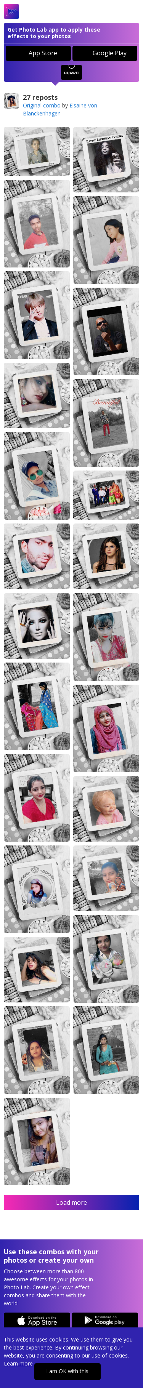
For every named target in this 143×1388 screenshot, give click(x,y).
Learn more (18, 1363)
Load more (71, 1202)
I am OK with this (67, 1371)
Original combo (42, 105)
